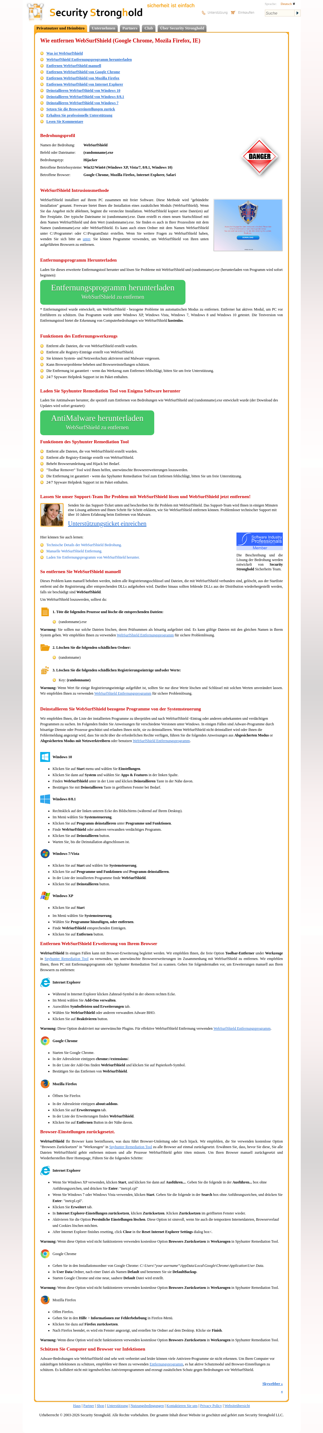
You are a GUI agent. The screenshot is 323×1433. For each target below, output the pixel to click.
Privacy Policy (211, 1406)
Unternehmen (104, 28)
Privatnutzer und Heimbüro (60, 28)
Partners (129, 28)
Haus (77, 1406)
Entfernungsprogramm (166, 1364)
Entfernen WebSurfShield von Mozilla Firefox (82, 78)
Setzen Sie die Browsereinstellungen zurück (80, 109)
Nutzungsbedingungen (147, 1406)
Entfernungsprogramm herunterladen (113, 292)
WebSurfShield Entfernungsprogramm (145, 635)
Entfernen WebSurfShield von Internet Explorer (84, 84)
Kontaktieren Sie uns (182, 1406)
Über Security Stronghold (182, 28)
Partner (88, 1406)
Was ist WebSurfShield (64, 53)
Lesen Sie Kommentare (64, 121)
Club (148, 28)
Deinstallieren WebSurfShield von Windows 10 (83, 90)
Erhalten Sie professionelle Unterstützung (79, 115)
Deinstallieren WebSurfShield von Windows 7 (82, 103)
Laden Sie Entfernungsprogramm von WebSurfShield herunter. (93, 557)
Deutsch (288, 4)
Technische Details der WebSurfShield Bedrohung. (84, 545)
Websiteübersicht (237, 1406)
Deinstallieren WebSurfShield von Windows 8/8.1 (85, 97)
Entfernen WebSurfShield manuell (73, 66)
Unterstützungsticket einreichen (107, 523)
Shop (100, 1406)
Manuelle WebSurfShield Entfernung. (74, 551)
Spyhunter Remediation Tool (66, 959)
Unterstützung (117, 1406)
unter (86, 239)
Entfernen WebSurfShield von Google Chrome (83, 72)
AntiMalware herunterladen (97, 423)
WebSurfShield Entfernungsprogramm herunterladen (89, 59)
